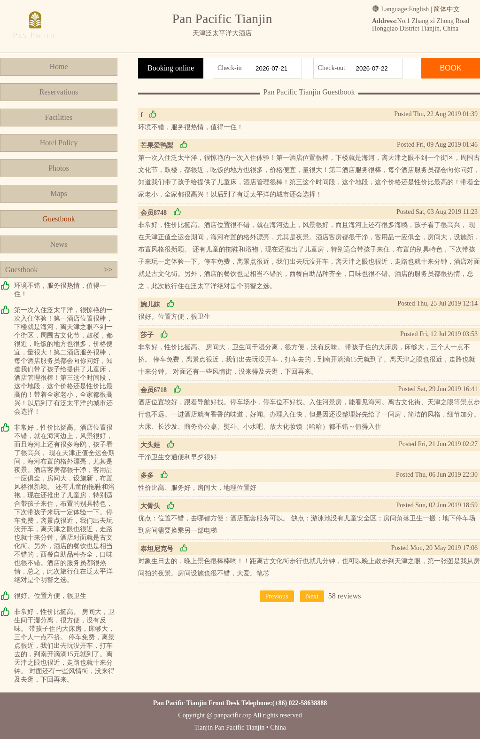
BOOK (450, 68)
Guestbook (58, 219)
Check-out (331, 67)
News (58, 244)
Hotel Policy (58, 143)
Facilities (59, 117)
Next (312, 596)
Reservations (58, 92)
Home (58, 67)
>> (108, 270)
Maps (58, 193)
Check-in (229, 67)
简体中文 (447, 9)
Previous (276, 596)
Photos (58, 168)
